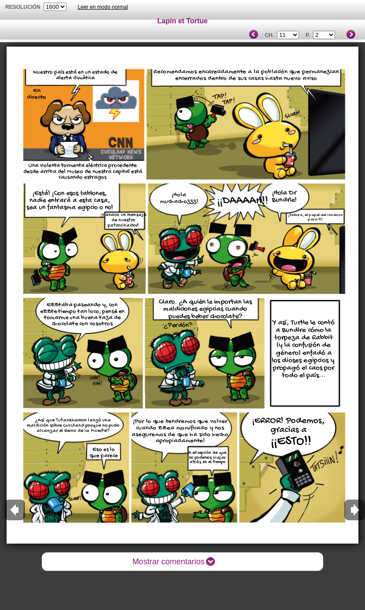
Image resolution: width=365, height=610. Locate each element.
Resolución (23, 7)
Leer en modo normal (103, 7)
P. (308, 35)
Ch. (269, 35)
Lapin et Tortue (182, 21)
